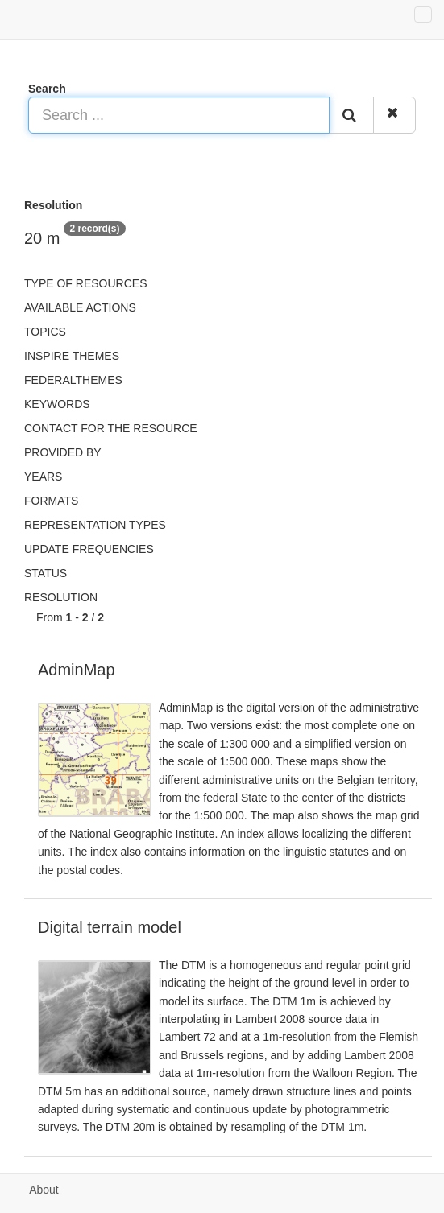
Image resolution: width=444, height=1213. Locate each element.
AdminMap (76, 670)
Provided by (63, 452)
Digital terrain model (109, 927)
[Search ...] (179, 115)
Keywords (57, 404)
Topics (45, 331)
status (45, 573)
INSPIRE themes (71, 355)
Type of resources (85, 283)
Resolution (61, 597)
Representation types (95, 524)
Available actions (80, 307)
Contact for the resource (110, 428)
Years (43, 476)
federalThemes (73, 379)
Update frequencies (89, 549)
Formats (51, 500)
